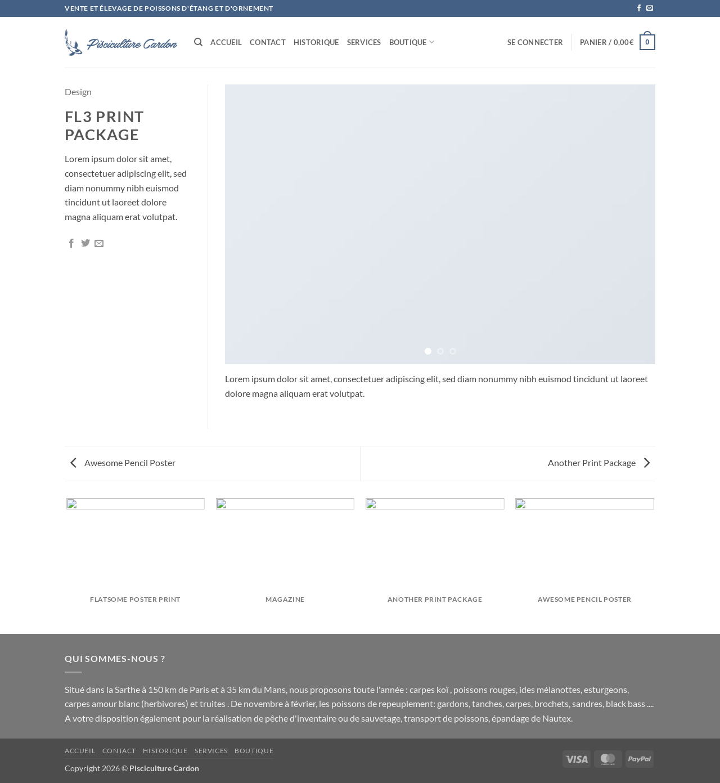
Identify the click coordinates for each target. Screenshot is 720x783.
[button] (535, 42)
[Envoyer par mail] (99, 244)
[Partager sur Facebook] (71, 244)
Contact (268, 42)
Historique (316, 42)
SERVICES (364, 42)
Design (78, 91)
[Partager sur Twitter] (85, 244)
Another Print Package (599, 462)
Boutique (412, 42)
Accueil (226, 42)
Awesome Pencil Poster (123, 462)
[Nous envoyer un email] (649, 8)
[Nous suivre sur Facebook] (639, 8)
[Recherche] (198, 42)
